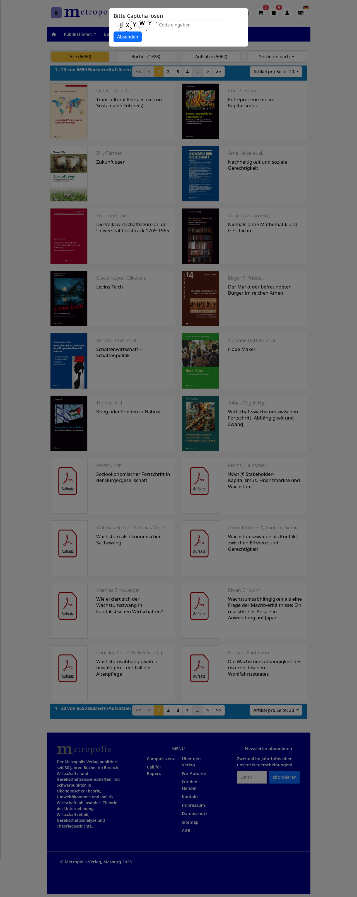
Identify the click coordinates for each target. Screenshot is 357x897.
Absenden (127, 37)
